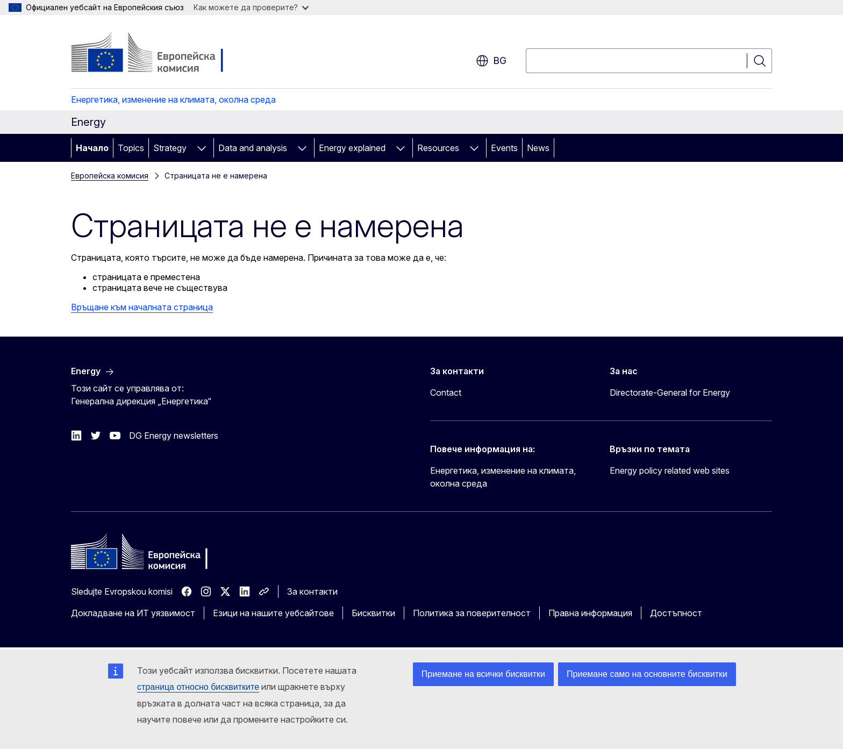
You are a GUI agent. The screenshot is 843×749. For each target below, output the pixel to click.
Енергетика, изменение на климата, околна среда (173, 99)
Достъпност (676, 613)
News (538, 147)
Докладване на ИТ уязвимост (133, 613)
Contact (445, 392)
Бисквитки (373, 613)
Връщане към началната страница (142, 307)
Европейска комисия (109, 175)
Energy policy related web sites (670, 470)
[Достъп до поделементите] (201, 148)
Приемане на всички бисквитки (483, 674)
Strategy (170, 147)
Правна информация (590, 613)
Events (504, 147)
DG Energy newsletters (173, 435)
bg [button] (491, 60)
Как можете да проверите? (251, 7)
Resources (438, 147)
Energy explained (352, 147)
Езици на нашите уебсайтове (273, 613)
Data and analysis (252, 147)
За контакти (312, 591)
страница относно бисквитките (198, 686)
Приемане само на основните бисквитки (647, 674)
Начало (92, 147)
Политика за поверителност (472, 613)
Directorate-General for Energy (670, 392)
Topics (131, 147)
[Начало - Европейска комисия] (158, 53)
